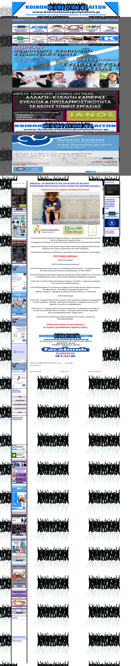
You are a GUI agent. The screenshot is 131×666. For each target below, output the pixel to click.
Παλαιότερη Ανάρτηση (94, 371)
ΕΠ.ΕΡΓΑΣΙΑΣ (20, 400)
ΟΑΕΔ (20, 396)
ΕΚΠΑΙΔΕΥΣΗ (37, 365)
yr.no (25, 360)
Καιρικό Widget (19, 351)
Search (109, 192)
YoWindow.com (16, 360)
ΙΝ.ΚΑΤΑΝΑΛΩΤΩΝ (20, 404)
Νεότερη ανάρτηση (35, 371)
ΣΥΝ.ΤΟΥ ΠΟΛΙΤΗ (20, 408)
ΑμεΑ (20, 412)
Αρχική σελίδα (64, 371)
